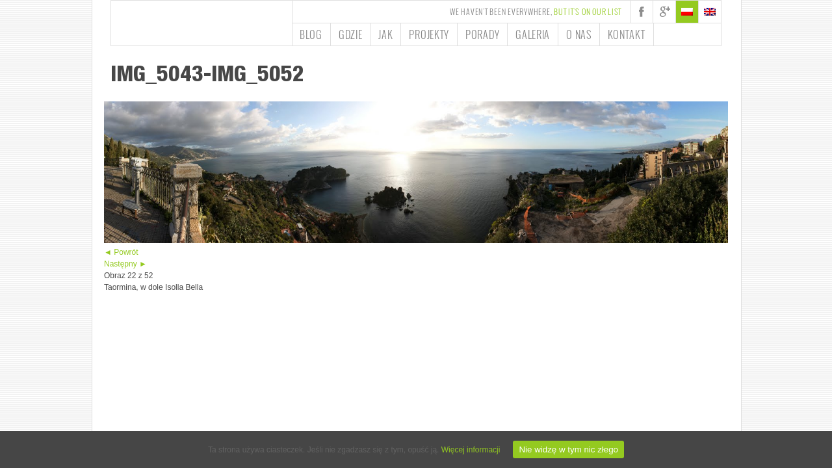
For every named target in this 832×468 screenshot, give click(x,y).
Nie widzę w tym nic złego (568, 449)
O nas (579, 34)
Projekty (429, 34)
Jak (385, 34)
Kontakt (626, 34)
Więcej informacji (470, 449)
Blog (311, 34)
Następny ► (125, 263)
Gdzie (351, 34)
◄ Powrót (121, 252)
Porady (482, 34)
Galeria (532, 34)
